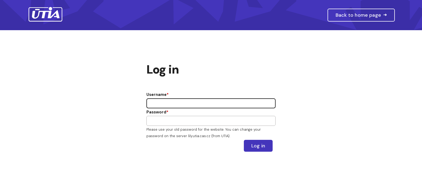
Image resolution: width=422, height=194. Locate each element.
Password (156, 112)
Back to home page (358, 15)
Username (156, 94)
